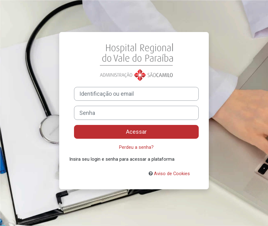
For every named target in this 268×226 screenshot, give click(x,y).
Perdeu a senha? (136, 147)
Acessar (136, 132)
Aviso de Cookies (169, 173)
